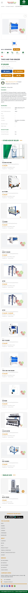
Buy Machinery (4, 560)
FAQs (2, 545)
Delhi (2, 523)
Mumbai (3, 525)
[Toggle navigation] (2, 2)
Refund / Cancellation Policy (8, 552)
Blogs (2, 543)
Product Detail (9, 6)
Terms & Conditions (6, 550)
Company (3, 540)
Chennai (3, 530)
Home (2, 6)
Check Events (4, 570)
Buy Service (4, 562)
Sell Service (4, 567)
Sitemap (3, 555)
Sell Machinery (4, 565)
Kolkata (3, 528)
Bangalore (3, 535)
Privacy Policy (4, 547)
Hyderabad (3, 533)
